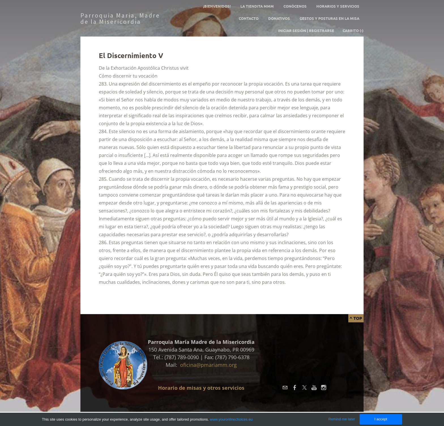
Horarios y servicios (337, 6)
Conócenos (295, 6)
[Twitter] (304, 387)
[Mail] (285, 387)
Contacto (249, 18)
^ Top (356, 318)
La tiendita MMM (257, 6)
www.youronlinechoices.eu (231, 419)
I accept (380, 419)
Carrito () (353, 30)
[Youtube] (314, 387)
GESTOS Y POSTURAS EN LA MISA (329, 18)
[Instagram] (323, 387)
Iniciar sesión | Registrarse (306, 30)
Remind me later (341, 419)
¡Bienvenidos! (217, 6)
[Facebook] (294, 387)
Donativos (279, 18)
